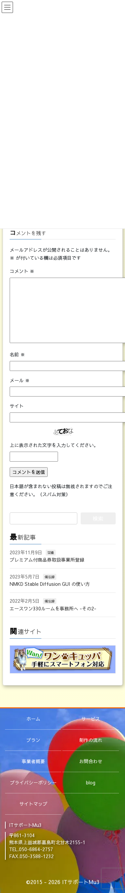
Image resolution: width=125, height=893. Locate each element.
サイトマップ (33, 803)
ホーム (33, 718)
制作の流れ (90, 740)
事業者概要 (33, 761)
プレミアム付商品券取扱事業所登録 (47, 559)
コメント (22, 271)
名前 (17, 354)
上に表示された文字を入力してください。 (54, 445)
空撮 (50, 552)
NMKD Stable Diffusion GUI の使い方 (50, 583)
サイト (17, 405)
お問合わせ (90, 761)
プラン (33, 740)
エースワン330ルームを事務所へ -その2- (53, 608)
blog (90, 782)
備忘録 (50, 577)
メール (20, 380)
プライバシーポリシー (33, 782)
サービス (90, 718)
